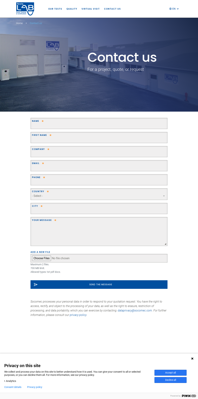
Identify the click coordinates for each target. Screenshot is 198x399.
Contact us (115, 8)
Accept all (170, 372)
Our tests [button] (58, 8)
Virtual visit (93, 8)
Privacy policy (34, 387)
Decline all (170, 379)
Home (19, 23)
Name (35, 120)
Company (38, 149)
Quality (74, 8)
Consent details (12, 387)
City (35, 206)
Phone (36, 177)
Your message (42, 220)
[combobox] (99, 195)
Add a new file (40, 252)
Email (35, 163)
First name (39, 135)
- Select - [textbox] (37, 196)
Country (38, 191)
